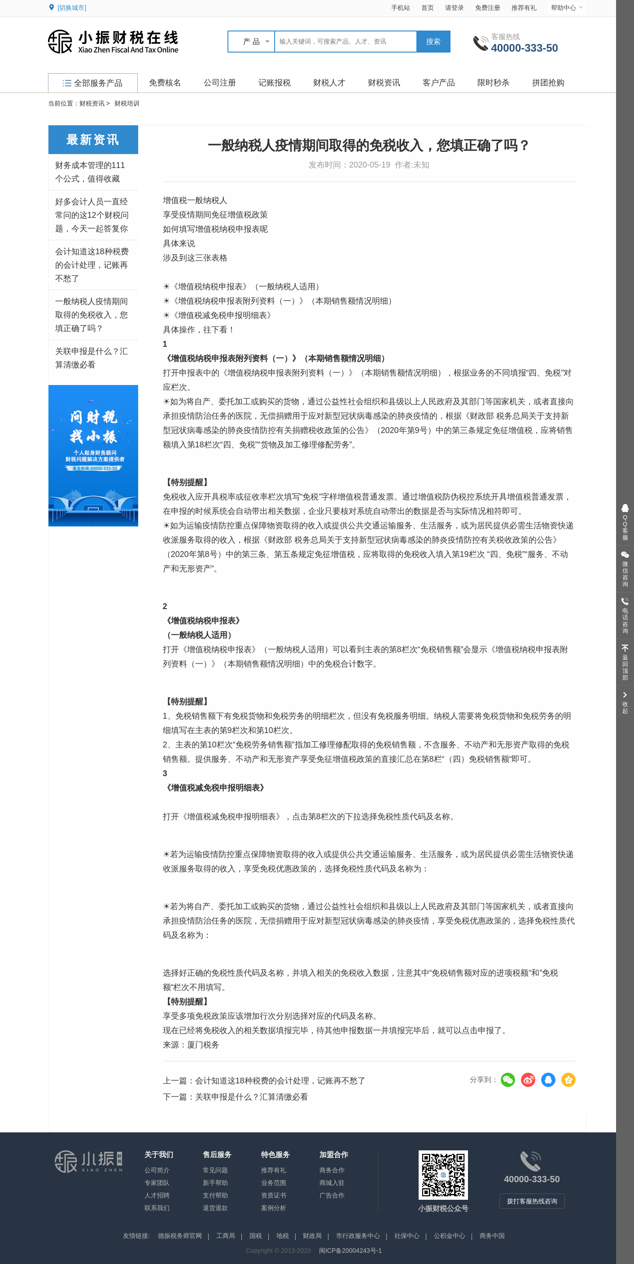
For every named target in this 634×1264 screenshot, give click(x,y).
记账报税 (274, 82)
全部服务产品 (92, 83)
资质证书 (273, 1195)
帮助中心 (568, 7)
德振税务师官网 (180, 1235)
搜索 (433, 41)
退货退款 (215, 1207)
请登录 (454, 7)
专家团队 (157, 1182)
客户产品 (439, 82)
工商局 (225, 1235)
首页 (427, 7)
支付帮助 (215, 1195)
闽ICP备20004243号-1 (350, 1250)
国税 (255, 1235)
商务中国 (492, 1235)
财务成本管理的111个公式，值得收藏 (90, 172)
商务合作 (332, 1170)
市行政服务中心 (358, 1235)
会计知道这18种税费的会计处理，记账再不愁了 (92, 265)
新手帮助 (215, 1182)
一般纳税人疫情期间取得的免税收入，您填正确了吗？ (91, 315)
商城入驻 (332, 1182)
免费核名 (165, 82)
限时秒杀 (493, 82)
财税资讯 (384, 82)
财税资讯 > (94, 103)
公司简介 (157, 1170)
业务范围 (273, 1182)
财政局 (312, 1235)
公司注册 (220, 82)
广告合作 (332, 1195)
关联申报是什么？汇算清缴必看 (91, 358)
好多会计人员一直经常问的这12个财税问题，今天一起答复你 (92, 215)
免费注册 (487, 7)
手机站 (400, 7)
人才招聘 (157, 1195)
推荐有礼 (524, 7)
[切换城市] (72, 7)
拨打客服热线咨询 (532, 1201)
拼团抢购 (548, 82)
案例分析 (273, 1207)
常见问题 (215, 1170)
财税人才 (329, 82)
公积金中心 (449, 1235)
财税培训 (127, 103)
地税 (282, 1235)
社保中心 (407, 1235)
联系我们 (157, 1207)
